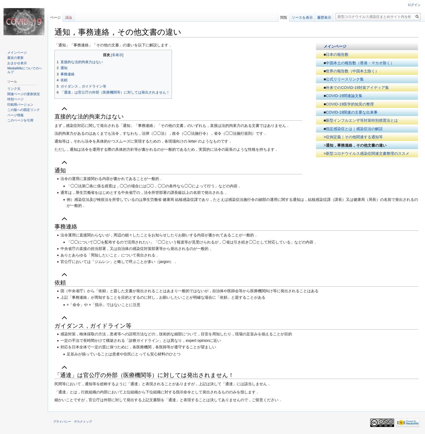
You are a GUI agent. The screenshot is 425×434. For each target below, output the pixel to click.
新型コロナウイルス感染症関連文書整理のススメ (367, 153)
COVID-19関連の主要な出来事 (352, 112)
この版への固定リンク (23, 110)
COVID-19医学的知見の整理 (350, 104)
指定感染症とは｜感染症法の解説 (354, 129)
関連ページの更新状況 (23, 94)
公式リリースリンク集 (345, 79)
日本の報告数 (337, 54)
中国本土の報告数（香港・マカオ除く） (360, 63)
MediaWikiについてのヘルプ (24, 70)
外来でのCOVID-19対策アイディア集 (357, 87)
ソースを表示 (302, 17)
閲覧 (283, 17)
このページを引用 (20, 120)
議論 (68, 17)
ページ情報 (15, 115)
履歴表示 (324, 17)
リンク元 (13, 89)
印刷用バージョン (20, 105)
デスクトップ (83, 421)
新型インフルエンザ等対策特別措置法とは (362, 120)
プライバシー (62, 421)
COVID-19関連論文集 (344, 96)
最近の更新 (15, 58)
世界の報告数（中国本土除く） (352, 71)
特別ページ (15, 99)
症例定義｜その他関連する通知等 (354, 137)
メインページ (335, 46)
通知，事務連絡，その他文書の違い (356, 145)
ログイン (414, 5)
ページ (55, 17)
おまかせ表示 (17, 63)
